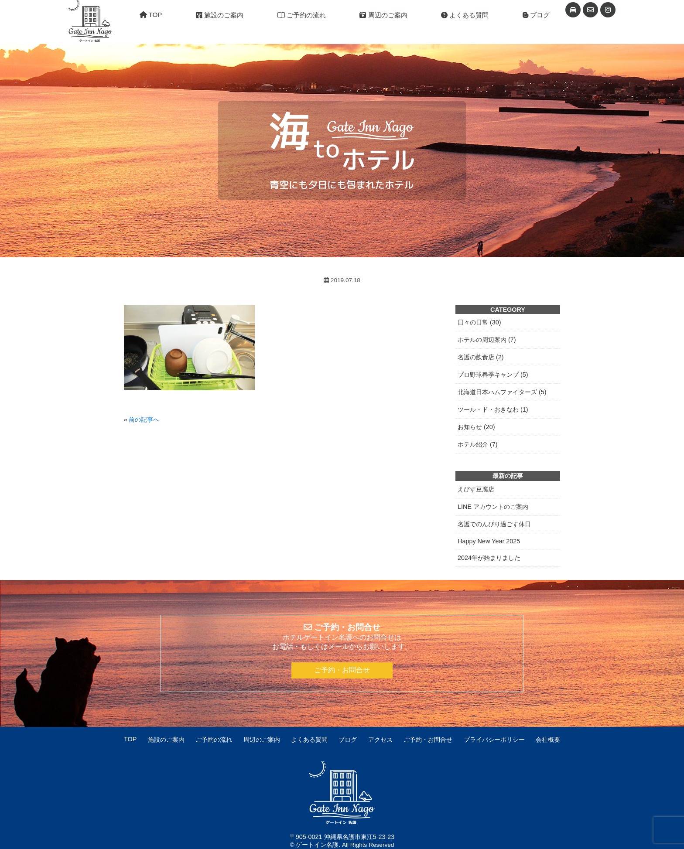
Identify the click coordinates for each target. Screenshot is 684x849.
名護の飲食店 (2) (481, 357)
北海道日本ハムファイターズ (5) (502, 392)
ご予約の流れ (301, 15)
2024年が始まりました (489, 557)
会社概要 (548, 739)
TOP (151, 14)
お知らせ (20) (476, 426)
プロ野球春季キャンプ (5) (493, 374)
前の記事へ (144, 419)
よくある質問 (465, 15)
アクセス (380, 739)
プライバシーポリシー (494, 739)
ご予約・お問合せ (342, 670)
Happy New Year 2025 (489, 541)
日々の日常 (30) (479, 322)
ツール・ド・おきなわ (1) (493, 409)
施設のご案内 (219, 15)
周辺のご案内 (383, 15)
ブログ (536, 15)
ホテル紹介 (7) (478, 444)
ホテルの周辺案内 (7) (487, 339)
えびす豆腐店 (476, 489)
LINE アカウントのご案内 (493, 506)
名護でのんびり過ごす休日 (494, 524)
